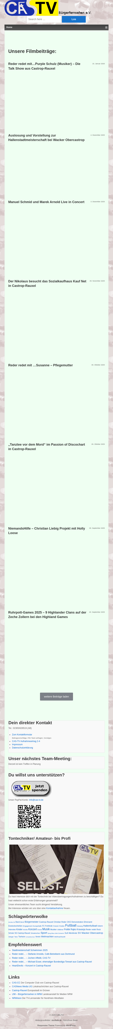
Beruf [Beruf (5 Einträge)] (22, 922)
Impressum (17, 744)
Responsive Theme (46, 1025)
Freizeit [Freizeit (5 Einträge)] (55, 926)
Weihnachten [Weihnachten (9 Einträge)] (47, 936)
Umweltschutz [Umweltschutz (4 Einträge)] (30, 937)
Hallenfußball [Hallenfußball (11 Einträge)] (90, 925)
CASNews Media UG (22, 986)
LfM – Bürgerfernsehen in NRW (27, 994)
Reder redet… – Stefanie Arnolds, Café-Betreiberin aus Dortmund (43, 954)
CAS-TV (59, 1015)
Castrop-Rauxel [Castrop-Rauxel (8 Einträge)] (46, 922)
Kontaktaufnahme (54, 908)
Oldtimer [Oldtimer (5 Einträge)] (60, 930)
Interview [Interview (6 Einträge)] (12, 930)
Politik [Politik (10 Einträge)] (67, 929)
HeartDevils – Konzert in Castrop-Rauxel (31, 965)
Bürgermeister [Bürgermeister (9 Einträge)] (32, 922)
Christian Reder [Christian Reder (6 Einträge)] (60, 922)
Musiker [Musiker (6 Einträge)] (53, 930)
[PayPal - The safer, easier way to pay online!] (30, 788)
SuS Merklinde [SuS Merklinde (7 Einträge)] (71, 933)
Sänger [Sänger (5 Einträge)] (11, 937)
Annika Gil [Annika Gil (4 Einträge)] (11, 922)
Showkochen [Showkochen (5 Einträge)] (35, 933)
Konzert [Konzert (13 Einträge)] (32, 929)
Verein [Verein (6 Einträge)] (37, 937)
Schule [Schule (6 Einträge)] (11, 933)
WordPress (71, 1025)
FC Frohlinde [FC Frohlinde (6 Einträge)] (47, 926)
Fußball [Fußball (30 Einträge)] (70, 925)
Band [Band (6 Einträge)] (18, 922)
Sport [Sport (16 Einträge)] (44, 932)
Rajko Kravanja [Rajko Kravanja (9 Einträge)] (78, 929)
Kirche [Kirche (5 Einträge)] (25, 930)
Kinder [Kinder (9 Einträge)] (19, 929)
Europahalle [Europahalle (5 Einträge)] (37, 926)
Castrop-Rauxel (19, 990)
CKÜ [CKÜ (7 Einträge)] (69, 922)
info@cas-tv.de (36, 800)
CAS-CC (16, 982)
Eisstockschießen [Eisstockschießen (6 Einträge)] (15, 926)
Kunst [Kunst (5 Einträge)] (39, 930)
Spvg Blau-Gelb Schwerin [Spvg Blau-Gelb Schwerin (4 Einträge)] (56, 933)
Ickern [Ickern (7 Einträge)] (100, 926)
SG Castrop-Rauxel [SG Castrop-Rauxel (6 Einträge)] (22, 933)
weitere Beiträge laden (56, 696)
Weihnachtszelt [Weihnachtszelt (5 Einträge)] (59, 937)
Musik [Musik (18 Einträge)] (46, 929)
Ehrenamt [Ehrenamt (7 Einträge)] (88, 922)
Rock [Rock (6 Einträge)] (99, 930)
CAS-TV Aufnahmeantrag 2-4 (26, 741)
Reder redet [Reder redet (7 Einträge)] (91, 929)
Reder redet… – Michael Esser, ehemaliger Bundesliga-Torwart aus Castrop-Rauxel (52, 961)
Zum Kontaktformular (22, 734)
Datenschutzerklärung (22, 747)
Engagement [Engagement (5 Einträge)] (27, 926)
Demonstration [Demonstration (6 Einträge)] (77, 922)
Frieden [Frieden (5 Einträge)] (62, 926)
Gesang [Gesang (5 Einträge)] (80, 926)
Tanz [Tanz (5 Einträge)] (16, 937)
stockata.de (56, 1020)
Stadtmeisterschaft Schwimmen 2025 (30, 950)
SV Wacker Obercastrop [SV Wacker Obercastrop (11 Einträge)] (90, 933)
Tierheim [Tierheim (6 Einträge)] (21, 937)
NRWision (17, 998)
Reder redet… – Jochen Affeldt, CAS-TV (31, 958)
